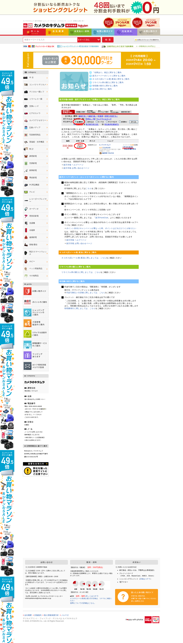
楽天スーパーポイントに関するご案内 (108, 76)
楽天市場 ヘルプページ (73, 165)
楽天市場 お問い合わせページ (76, 168)
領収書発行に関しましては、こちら (79, 308)
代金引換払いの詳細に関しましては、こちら (85, 293)
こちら (89, 188)
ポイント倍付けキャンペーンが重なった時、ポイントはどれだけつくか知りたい (101, 228)
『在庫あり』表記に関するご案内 (107, 72)
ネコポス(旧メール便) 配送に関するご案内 (110, 79)
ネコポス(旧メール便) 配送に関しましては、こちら (83, 258)
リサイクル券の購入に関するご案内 (107, 82)
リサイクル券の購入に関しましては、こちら (80, 272)
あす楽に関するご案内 (102, 89)
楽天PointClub (101, 218)
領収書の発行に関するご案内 (105, 86)
